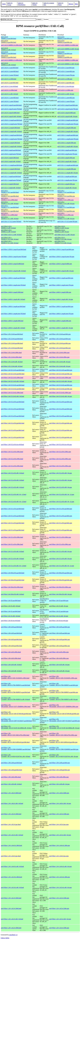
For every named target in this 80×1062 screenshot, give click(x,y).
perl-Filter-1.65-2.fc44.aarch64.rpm (60, 334)
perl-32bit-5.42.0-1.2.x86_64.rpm (65, 234)
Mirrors (71, 4)
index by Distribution (21, 4)
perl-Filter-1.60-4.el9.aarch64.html (11, 627)
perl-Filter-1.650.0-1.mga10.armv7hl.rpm (61, 256)
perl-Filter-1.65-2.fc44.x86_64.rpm (59, 362)
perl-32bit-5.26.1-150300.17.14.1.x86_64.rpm (63, 238)
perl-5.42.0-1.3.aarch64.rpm (65, 67)
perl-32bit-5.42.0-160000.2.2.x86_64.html (8, 231)
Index (4, 4)
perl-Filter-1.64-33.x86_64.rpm (58, 606)
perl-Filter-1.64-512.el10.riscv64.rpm (60, 444)
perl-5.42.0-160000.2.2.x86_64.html (8, 64)
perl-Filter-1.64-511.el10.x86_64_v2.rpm (61, 566)
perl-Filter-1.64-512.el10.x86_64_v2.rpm (61, 494)
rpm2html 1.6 (13, 935)
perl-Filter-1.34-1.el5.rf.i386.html (11, 814)
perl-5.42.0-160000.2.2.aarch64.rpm (64, 52)
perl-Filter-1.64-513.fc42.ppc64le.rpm (60, 389)
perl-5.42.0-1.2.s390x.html (9, 90)
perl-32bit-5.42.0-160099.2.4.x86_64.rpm (62, 227)
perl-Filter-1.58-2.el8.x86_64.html (11, 784)
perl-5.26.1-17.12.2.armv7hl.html (11, 221)
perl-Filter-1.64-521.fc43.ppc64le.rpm (60, 374)
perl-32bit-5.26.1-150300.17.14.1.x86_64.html (9, 238)
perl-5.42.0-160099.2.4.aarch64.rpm (64, 37)
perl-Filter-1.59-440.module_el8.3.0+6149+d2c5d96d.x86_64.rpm (64, 727)
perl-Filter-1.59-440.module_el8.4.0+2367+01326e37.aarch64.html (16, 720)
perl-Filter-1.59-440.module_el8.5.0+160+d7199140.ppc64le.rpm (64, 712)
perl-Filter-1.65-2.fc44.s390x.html (11, 352)
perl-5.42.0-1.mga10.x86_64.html (11, 116)
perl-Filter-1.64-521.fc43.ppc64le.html (12, 374)
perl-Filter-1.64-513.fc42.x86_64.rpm (60, 396)
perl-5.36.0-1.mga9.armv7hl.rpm (67, 154)
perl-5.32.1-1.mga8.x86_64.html (11, 188)
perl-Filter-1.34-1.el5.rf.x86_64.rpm (60, 835)
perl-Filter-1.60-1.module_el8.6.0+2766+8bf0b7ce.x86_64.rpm (63, 698)
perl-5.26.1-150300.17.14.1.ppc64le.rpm (66, 195)
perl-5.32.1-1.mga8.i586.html (10, 184)
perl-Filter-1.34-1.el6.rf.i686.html (11, 793)
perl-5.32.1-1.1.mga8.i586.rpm (66, 169)
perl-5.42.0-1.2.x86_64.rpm (65, 94)
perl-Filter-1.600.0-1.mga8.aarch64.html (13, 306)
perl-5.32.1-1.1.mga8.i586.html (10, 169)
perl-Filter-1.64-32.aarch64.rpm (58, 611)
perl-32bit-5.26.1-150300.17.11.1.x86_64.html (9, 242)
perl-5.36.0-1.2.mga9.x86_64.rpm (67, 131)
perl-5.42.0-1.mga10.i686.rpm (66, 112)
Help (76, 4)
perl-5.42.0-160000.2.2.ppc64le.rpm (64, 56)
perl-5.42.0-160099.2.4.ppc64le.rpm (64, 41)
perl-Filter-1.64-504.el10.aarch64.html (12, 573)
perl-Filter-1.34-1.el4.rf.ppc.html (11, 856)
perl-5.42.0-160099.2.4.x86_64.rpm (68, 49)
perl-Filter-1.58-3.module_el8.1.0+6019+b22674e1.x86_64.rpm (63, 755)
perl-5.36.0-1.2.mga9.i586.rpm (66, 128)
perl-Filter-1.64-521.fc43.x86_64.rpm (60, 381)
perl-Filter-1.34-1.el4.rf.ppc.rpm (59, 856)
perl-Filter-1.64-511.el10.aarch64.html (12, 509)
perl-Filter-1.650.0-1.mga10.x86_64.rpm (61, 271)
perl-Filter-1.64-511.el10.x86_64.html (12, 551)
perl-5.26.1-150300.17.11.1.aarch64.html (10, 206)
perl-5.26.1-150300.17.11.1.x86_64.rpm (65, 217)
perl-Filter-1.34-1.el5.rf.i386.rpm (59, 814)
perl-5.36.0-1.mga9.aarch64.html (11, 150)
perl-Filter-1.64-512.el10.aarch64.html (12, 402)
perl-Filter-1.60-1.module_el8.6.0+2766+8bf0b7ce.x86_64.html (15, 698)
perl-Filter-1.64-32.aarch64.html (10, 611)
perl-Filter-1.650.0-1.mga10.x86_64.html (13, 271)
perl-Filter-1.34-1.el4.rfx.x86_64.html (12, 866)
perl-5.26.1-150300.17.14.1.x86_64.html (9, 202)
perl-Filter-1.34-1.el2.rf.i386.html (11, 898)
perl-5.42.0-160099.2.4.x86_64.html (8, 49)
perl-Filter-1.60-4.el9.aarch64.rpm (59, 627)
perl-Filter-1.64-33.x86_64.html (10, 606)
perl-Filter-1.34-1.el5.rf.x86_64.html (12, 835)
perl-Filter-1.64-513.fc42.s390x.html (12, 392)
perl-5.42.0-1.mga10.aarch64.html (11, 105)
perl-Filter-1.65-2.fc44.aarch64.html (12, 334)
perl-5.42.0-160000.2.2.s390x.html (11, 60)
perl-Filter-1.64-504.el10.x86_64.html (12, 594)
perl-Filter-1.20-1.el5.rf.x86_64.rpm (60, 919)
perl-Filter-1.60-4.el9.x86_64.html (11, 664)
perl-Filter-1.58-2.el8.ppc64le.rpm (59, 770)
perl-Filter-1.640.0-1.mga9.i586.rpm (60, 292)
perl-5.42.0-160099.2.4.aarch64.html (8, 37)
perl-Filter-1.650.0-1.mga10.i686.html (12, 264)
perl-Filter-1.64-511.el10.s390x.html (12, 537)
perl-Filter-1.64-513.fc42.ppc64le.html (12, 389)
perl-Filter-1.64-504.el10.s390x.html (12, 587)
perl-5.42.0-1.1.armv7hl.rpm (66, 101)
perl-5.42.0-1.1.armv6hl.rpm (66, 97)
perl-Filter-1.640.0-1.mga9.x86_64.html (13, 299)
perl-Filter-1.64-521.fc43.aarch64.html (12, 370)
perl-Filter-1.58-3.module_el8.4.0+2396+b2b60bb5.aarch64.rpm (63, 748)
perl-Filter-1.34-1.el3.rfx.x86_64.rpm (60, 887)
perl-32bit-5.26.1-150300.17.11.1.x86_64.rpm (63, 242)
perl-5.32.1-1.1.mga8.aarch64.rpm (67, 165)
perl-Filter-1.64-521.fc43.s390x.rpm (60, 377)
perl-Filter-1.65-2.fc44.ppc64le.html (12, 343)
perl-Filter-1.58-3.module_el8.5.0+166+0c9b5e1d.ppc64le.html (15, 741)
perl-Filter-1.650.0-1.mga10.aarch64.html (13, 249)
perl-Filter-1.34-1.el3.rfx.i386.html (11, 877)
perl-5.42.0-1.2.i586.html (8, 79)
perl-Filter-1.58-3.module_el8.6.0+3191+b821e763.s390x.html (15, 734)
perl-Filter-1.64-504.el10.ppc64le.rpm (60, 580)
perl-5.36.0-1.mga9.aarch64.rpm (67, 150)
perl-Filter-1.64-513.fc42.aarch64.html (12, 385)
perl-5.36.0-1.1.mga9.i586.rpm (66, 143)
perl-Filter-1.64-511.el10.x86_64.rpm (60, 551)
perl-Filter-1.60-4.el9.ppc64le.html (11, 639)
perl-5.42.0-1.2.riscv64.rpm (65, 86)
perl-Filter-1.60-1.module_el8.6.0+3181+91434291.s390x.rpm (63, 677)
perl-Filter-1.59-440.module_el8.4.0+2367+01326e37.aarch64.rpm (64, 720)
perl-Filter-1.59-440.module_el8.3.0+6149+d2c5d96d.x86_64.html (16, 727)
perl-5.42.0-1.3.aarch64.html (9, 67)
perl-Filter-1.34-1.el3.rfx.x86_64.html (12, 887)
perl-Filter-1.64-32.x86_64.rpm (58, 616)
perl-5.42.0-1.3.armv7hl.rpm (66, 75)
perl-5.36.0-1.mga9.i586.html (10, 158)
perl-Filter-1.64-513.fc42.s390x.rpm (60, 392)
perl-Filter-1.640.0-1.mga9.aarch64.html (13, 278)
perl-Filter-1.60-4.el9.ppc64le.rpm (59, 639)
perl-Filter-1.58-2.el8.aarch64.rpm (59, 763)
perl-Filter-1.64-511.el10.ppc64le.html (12, 523)
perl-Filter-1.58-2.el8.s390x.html (11, 777)
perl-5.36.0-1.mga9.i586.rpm (66, 158)
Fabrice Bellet (5, 938)
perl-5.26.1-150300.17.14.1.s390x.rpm (65, 199)
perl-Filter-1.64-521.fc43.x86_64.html (12, 381)
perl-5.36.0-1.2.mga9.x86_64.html (11, 131)
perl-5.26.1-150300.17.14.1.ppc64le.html (10, 195)
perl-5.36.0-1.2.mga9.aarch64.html (11, 120)
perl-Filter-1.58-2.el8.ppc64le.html (11, 770)
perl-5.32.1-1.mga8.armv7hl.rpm (67, 180)
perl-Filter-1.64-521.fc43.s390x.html (12, 377)
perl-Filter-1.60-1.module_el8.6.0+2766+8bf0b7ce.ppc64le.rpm (63, 691)
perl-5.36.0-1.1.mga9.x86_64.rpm (67, 146)
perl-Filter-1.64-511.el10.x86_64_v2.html (13, 566)
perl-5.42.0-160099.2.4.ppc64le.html (8, 41)
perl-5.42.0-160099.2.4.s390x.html (11, 45)
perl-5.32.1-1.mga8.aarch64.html (11, 176)
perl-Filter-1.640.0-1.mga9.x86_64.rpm (61, 299)
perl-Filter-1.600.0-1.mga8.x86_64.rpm (61, 328)
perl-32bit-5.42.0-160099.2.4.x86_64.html (8, 227)
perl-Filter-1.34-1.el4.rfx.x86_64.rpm (60, 866)
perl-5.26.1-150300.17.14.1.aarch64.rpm (66, 191)
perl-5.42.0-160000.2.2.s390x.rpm (67, 60)
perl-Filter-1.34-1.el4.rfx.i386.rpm (59, 845)
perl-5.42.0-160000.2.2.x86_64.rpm (68, 64)
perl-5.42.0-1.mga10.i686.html (10, 112)
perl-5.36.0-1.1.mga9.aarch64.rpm (67, 135)
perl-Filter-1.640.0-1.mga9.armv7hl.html (13, 285)
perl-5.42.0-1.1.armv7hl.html (10, 101)
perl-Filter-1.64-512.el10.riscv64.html (12, 444)
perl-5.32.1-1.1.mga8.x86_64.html (11, 173)
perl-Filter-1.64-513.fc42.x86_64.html (12, 396)
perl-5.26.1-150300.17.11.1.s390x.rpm (65, 214)
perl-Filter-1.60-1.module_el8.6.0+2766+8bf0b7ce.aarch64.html (15, 684)
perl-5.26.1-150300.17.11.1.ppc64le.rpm (66, 210)
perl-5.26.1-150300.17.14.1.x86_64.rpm (66, 202)
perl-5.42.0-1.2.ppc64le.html (9, 82)
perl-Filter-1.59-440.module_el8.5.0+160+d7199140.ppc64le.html (16, 712)
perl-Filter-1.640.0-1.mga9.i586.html (12, 292)
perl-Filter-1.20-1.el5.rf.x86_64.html (12, 919)
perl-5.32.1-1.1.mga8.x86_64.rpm (67, 173)
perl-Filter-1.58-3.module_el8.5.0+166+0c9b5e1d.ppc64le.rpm (63, 741)
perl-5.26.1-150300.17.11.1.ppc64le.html (10, 210)
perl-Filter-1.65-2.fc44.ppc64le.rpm (60, 343)
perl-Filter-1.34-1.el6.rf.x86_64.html (12, 803)
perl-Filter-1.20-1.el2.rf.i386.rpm (59, 928)
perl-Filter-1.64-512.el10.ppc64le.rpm (60, 423)
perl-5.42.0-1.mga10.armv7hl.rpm (67, 109)
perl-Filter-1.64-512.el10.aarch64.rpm (60, 402)
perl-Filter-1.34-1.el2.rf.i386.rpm (59, 898)
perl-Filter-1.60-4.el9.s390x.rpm (59, 652)
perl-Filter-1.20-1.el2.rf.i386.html (11, 928)
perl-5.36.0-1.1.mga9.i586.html (10, 143)
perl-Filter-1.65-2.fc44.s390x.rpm (59, 352)
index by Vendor (35, 4)
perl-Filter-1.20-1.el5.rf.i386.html (11, 908)
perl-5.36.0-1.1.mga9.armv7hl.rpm (67, 139)
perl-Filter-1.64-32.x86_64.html (10, 616)
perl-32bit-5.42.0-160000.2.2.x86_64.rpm (62, 231)
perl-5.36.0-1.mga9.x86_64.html (11, 161)
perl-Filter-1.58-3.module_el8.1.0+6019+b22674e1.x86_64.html (15, 755)
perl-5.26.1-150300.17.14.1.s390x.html (9, 199)
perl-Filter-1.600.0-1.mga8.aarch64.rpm (61, 306)
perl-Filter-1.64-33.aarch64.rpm (58, 600)
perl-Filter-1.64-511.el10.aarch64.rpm (60, 509)
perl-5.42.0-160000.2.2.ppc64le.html (8, 56)
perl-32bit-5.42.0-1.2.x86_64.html (11, 234)
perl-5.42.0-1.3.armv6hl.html (10, 71)
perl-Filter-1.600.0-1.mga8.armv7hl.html (13, 313)
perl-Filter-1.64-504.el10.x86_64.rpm (60, 594)
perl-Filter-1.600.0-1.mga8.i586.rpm (60, 321)
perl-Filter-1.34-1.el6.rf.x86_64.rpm (60, 803)
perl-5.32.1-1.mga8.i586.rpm (66, 184)
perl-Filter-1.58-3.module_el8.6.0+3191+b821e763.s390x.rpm (63, 734)
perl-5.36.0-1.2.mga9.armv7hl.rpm (67, 124)
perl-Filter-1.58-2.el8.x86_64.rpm (59, 784)
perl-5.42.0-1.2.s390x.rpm (65, 90)
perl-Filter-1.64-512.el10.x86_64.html (12, 473)
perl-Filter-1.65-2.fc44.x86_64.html (12, 362)
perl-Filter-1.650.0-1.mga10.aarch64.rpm (61, 249)
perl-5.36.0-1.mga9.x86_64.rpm (67, 161)
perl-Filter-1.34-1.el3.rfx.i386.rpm (59, 877)
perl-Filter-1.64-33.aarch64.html (10, 600)
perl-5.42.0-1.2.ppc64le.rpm (65, 82)
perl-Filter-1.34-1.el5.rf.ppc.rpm (59, 824)
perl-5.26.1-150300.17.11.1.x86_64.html (9, 217)
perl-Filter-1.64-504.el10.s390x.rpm (60, 587)
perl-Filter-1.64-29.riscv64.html (10, 620)
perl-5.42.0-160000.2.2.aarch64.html (8, 52)
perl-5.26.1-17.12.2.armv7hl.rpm (67, 221)
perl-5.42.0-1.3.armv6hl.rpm (66, 71)
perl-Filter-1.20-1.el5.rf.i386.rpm (59, 908)
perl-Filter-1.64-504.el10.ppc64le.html (12, 580)
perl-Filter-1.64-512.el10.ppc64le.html (12, 423)
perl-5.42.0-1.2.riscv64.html (9, 86)
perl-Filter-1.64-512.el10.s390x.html (12, 451)
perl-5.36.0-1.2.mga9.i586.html (10, 128)
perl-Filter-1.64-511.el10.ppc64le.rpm (60, 523)
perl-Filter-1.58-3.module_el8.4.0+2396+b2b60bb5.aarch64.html (16, 748)
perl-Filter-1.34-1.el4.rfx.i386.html (11, 845)
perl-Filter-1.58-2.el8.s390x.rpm (59, 777)
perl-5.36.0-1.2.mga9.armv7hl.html (11, 124)
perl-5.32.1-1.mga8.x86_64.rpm (67, 188)
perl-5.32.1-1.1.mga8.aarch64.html (11, 165)
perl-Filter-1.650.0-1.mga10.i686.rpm (60, 264)
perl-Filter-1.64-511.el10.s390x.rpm (60, 537)
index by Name (60, 4)
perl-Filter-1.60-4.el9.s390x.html (11, 652)
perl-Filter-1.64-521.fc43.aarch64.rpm (60, 370)
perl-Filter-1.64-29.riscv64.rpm (58, 620)
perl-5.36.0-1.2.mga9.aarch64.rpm (67, 120)
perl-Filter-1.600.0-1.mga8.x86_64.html (13, 328)
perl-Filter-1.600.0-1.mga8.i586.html (12, 321)
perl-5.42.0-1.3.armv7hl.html (10, 75)
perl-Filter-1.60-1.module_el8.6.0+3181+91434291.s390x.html (15, 677)
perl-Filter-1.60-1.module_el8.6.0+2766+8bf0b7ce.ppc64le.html (15, 691)
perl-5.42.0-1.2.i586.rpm (64, 79)
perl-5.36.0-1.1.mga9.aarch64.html (11, 135)
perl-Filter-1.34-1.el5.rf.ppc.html (11, 824)
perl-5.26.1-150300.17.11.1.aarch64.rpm (66, 206)
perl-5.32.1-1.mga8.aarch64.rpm (67, 176)
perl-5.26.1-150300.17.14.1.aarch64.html (10, 191)
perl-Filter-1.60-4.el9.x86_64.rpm (59, 664)
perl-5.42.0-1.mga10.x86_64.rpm (67, 116)
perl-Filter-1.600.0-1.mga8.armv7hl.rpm (61, 313)
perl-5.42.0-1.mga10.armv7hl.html (11, 109)
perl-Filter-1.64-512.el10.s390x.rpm (60, 451)
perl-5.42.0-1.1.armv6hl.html (10, 97)
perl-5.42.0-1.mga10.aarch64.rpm (67, 105)
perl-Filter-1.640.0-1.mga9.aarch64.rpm (61, 278)
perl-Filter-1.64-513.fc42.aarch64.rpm (60, 385)
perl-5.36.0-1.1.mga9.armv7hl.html (11, 139)
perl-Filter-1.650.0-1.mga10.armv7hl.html (13, 256)
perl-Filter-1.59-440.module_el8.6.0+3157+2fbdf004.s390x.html (15, 705)
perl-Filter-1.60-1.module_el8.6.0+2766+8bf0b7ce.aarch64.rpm (63, 684)
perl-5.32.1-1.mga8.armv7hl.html (11, 180)
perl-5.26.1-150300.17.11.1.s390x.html (9, 214)
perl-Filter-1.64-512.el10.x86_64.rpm (60, 473)
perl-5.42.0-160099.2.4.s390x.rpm (67, 45)
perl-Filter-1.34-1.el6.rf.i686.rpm (59, 793)
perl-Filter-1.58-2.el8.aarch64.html (11, 763)
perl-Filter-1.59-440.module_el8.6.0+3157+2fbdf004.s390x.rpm (63, 705)
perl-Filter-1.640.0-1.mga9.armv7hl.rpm (61, 285)
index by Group (10, 4)
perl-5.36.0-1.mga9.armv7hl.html (11, 154)
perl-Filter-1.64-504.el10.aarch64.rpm (60, 573)
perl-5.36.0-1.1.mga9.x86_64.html (11, 146)
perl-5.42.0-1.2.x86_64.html (9, 94)
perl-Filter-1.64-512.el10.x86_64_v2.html (13, 494)
